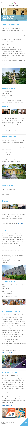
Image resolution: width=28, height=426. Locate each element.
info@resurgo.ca (7, 97)
